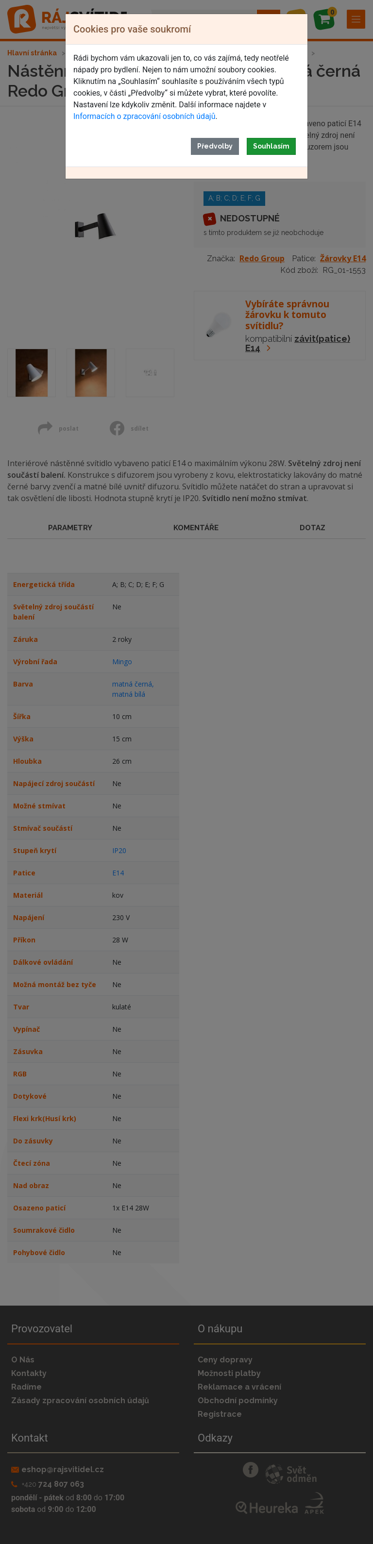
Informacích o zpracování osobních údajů (144, 116)
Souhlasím (271, 146)
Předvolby (215, 146)
